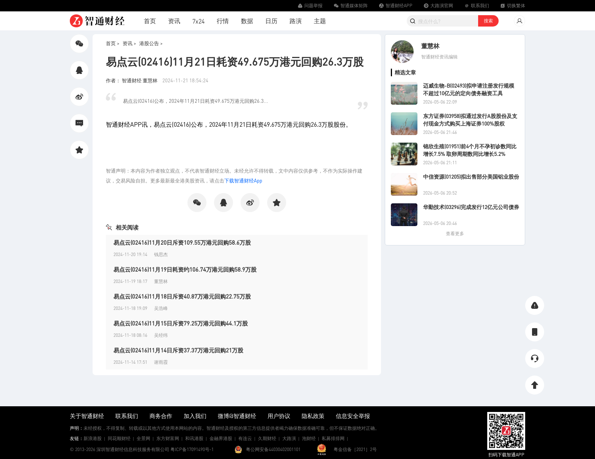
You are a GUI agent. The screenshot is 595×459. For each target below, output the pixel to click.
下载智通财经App (243, 180)
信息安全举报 (353, 416)
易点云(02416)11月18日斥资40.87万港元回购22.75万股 (182, 296)
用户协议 (279, 416)
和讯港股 (194, 438)
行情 (223, 21)
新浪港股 (92, 438)
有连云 (245, 438)
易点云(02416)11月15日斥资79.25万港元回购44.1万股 (180, 323)
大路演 (289, 438)
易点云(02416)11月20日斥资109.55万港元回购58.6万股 (182, 242)
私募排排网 (333, 438)
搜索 (488, 21)
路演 (296, 21)
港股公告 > (151, 43)
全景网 (143, 438)
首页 (150, 21)
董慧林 (430, 46)
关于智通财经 (87, 416)
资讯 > (129, 43)
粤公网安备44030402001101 (273, 449)
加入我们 (195, 416)
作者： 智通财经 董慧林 (132, 80)
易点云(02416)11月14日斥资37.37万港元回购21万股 (178, 350)
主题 (320, 21)
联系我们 (126, 416)
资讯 (174, 21)
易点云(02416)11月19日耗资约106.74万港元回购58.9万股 (185, 269)
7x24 (198, 21)
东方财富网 (167, 438)
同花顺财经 (119, 438)
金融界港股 (220, 438)
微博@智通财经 (237, 416)
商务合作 (161, 416)
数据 (247, 21)
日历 (271, 21)
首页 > (113, 43)
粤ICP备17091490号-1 (192, 449)
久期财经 (267, 438)
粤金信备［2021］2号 (355, 449)
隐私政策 (313, 416)
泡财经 (309, 438)
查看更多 (455, 233)
